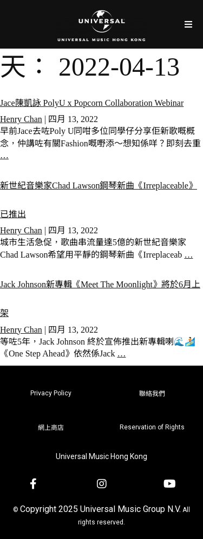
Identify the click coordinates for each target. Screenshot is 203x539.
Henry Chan (21, 119)
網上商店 (51, 428)
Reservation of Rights (152, 427)
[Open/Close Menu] (188, 24)
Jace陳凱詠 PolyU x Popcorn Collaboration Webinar (92, 102)
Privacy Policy (50, 393)
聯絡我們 (152, 393)
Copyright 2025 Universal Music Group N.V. (100, 509)
